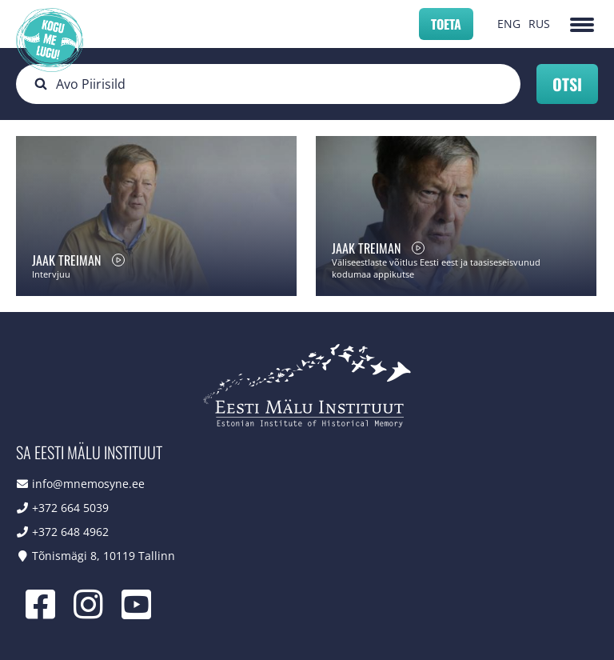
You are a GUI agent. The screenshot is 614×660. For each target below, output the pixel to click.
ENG (508, 23)
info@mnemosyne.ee (88, 483)
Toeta (446, 24)
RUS (539, 23)
